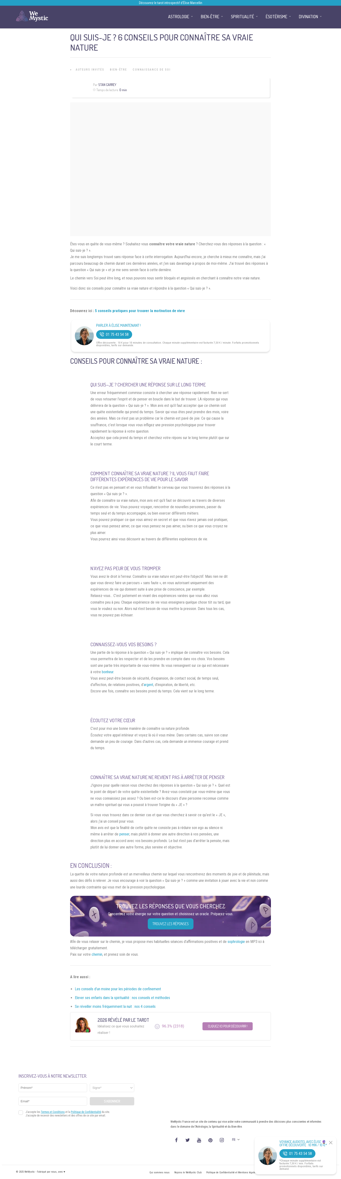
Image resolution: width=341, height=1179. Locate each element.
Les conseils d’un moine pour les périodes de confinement (118, 989)
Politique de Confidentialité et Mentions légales (231, 1172)
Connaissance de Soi (151, 69)
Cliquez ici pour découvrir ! (227, 1026)
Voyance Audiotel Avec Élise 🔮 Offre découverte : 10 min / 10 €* (303, 1143)
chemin (97, 954)
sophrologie (236, 941)
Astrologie (178, 16)
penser (124, 834)
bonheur (107, 672)
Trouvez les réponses (171, 923)
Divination (308, 16)
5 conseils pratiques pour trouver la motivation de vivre (140, 311)
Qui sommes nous (159, 1172)
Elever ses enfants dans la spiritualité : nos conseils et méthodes (122, 997)
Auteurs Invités (90, 69)
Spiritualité (242, 16)
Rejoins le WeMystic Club (188, 1172)
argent (148, 684)
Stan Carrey (107, 85)
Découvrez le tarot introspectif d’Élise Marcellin (170, 3)
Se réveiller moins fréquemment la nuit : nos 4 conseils (115, 1006)
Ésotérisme (276, 16)
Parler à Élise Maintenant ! (118, 325)
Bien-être (118, 69)
